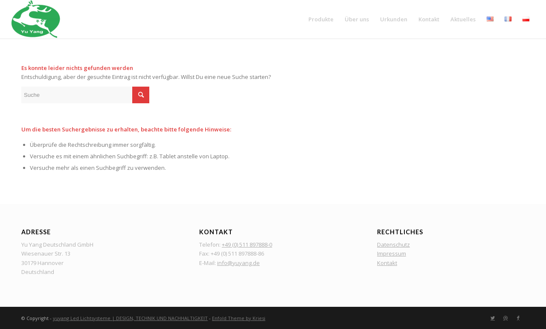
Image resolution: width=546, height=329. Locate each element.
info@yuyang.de (238, 263)
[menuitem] (321, 19)
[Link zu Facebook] (518, 318)
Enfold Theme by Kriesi (238, 318)
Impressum (391, 253)
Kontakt (387, 263)
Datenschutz (393, 244)
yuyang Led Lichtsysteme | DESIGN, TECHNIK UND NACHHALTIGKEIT (130, 318)
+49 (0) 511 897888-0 (247, 244)
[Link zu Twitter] (492, 318)
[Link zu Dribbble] (505, 318)
